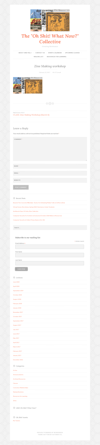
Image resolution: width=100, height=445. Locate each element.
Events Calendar (55, 53)
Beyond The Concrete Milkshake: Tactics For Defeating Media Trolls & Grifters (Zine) (39, 203)
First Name (18, 252)
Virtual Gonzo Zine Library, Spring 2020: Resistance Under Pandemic (34, 207)
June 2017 (16, 334)
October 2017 (17, 316)
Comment (18, 139)
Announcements (18, 374)
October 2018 (17, 295)
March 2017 (16, 347)
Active (15, 370)
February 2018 (17, 303)
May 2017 (16, 338)
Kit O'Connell (57, 72)
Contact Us (40, 53)
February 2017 (17, 351)
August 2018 (17, 299)
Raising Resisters (18, 392)
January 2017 (17, 355)
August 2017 (17, 325)
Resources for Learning (56, 56)
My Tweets (16, 420)
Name (16, 166)
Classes (15, 383)
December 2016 (18, 360)
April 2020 (16, 286)
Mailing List (38, 56)
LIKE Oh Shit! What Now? (26, 408)
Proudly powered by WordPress (50, 432)
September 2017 (18, 321)
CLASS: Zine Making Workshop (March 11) (31, 114)
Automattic (57, 434)
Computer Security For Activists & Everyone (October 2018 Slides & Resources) (37, 215)
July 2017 (16, 329)
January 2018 (17, 308)
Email (16, 173)
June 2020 (16, 282)
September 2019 (18, 290)
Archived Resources (19, 379)
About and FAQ (24, 53)
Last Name (18, 260)
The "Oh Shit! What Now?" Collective (50, 39)
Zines (15, 400)
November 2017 (18, 312)
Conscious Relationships (20, 387)
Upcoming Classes (72, 53)
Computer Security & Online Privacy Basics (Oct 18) (29, 220)
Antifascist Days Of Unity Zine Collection (25, 211)
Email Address (20, 243)
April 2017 (16, 342)
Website (17, 180)
